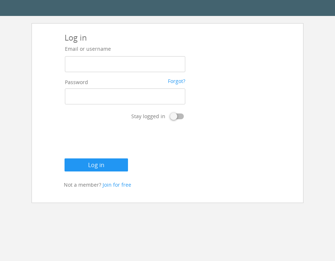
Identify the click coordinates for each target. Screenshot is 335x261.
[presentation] (120, 141)
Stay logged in (148, 116)
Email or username (88, 48)
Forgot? (176, 81)
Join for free (117, 184)
